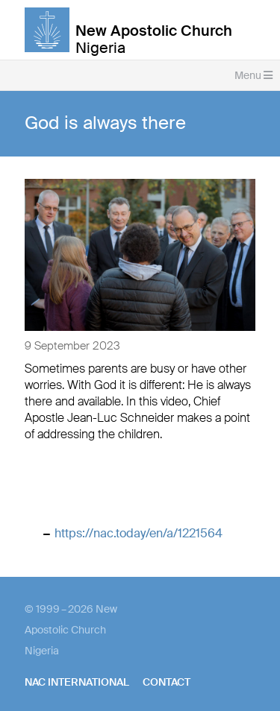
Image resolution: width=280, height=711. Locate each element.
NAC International (77, 682)
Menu (253, 75)
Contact (166, 682)
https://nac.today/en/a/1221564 (139, 533)
